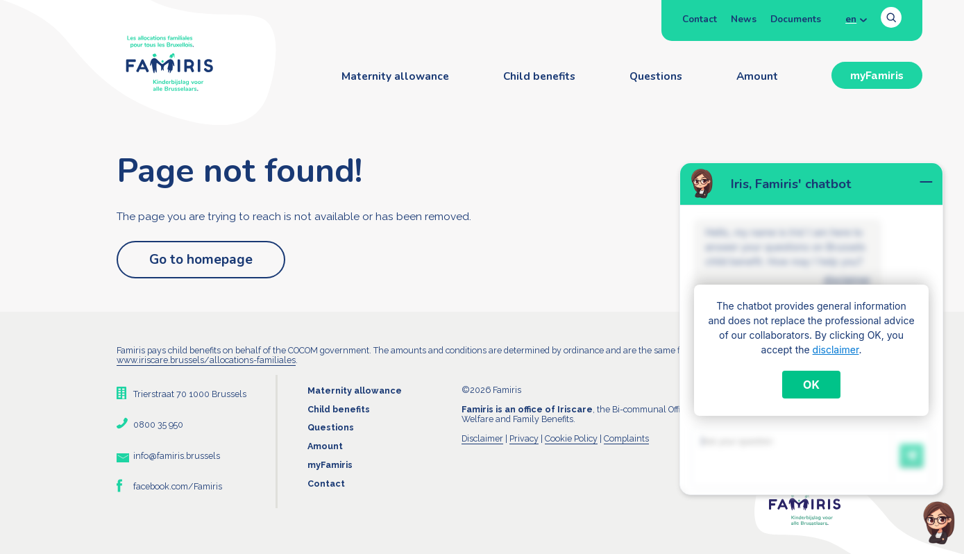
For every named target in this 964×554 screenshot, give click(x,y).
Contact (699, 19)
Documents (795, 19)
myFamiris (877, 75)
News (743, 19)
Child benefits (539, 76)
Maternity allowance (395, 76)
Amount (757, 76)
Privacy (524, 438)
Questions (655, 76)
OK (811, 385)
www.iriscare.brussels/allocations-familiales (206, 360)
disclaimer (836, 349)
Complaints (626, 438)
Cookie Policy (571, 438)
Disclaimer (482, 438)
